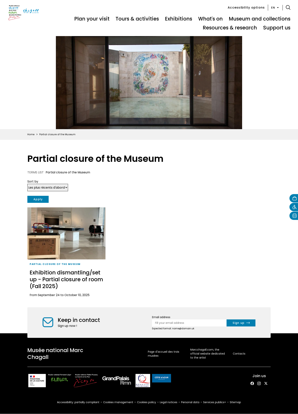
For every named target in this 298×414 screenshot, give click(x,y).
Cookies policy (146, 402)
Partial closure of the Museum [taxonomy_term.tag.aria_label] (55, 264)
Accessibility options (246, 7)
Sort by (32, 181)
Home (31, 134)
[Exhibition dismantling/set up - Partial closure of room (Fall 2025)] (66, 253)
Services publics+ (214, 402)
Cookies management (118, 402)
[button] (288, 7)
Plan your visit (91, 18)
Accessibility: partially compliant (78, 402)
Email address (161, 317)
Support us (276, 27)
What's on (210, 18)
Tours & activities (137, 18)
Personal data (190, 402)
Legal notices (168, 402)
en (275, 7)
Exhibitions (178, 18)
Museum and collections (259, 18)
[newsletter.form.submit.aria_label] (241, 322)
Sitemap (235, 402)
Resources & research (230, 27)
